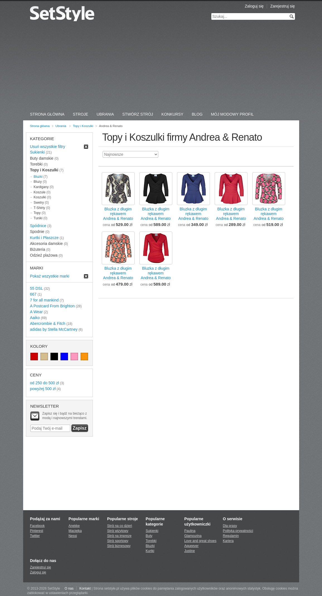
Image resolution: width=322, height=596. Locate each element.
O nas (69, 588)
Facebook (37, 526)
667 (33, 294)
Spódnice (38, 225)
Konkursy (172, 114)
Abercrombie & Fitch (48, 323)
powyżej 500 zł (43, 388)
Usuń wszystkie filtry (47, 146)
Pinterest (36, 531)
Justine (189, 551)
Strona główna (40, 126)
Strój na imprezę (119, 536)
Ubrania (105, 114)
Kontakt (85, 588)
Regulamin (231, 536)
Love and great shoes (200, 541)
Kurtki (150, 551)
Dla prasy (230, 526)
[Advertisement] (161, 67)
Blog (197, 114)
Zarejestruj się (282, 6)
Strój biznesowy (118, 546)
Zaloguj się (254, 6)
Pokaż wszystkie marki (49, 276)
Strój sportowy (117, 541)
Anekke (74, 526)
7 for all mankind (44, 300)
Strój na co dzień (119, 526)
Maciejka (75, 531)
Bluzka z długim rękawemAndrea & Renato (118, 214)
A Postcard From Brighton (52, 306)
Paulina (189, 531)
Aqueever (191, 546)
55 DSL (36, 288)
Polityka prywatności (238, 531)
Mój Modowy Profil (232, 114)
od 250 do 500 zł (44, 383)
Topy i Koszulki (83, 126)
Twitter (35, 536)
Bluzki (38, 177)
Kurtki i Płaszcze (44, 237)
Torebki (151, 541)
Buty (149, 536)
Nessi (73, 536)
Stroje (80, 114)
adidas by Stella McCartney (54, 329)
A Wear (36, 312)
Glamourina (193, 536)
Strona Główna (47, 114)
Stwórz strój (137, 114)
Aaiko (35, 317)
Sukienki (37, 152)
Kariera (228, 541)
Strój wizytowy (117, 531)
